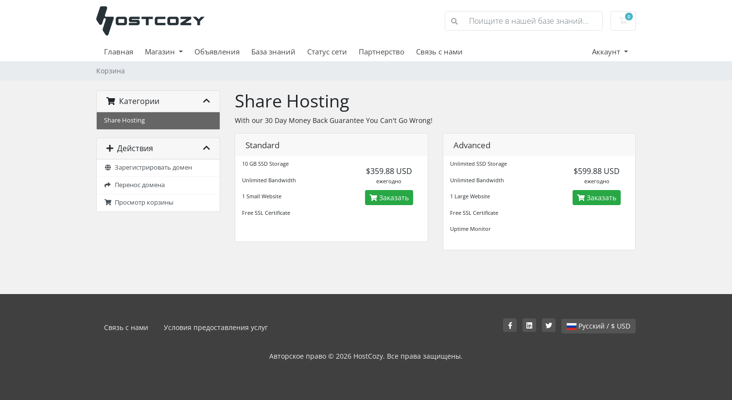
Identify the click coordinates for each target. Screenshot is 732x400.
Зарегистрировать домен (148, 167)
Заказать (389, 197)
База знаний (273, 51)
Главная (118, 51)
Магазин (161, 51)
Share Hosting (124, 120)
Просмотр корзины (139, 202)
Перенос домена (134, 185)
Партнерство (381, 51)
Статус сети (327, 51)
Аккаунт (607, 51)
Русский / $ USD (598, 325)
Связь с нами (439, 51)
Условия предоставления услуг (216, 327)
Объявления (217, 51)
